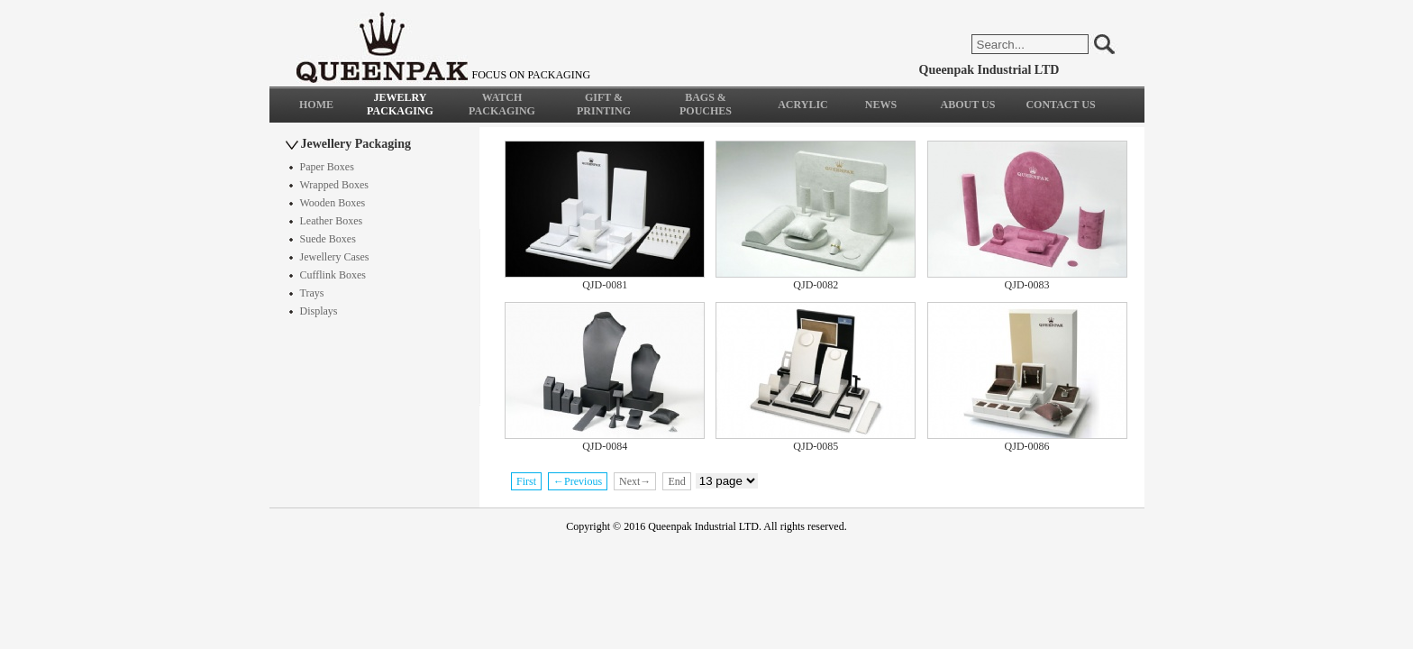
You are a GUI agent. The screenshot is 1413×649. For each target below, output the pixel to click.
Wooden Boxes (333, 203)
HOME (316, 104)
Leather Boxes (331, 221)
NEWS (881, 104)
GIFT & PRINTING (604, 104)
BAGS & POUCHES (705, 104)
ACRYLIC (803, 104)
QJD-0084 (604, 446)
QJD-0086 (1027, 446)
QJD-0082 (815, 285)
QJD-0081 (604, 285)
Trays (312, 293)
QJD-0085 (815, 446)
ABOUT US (968, 104)
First (526, 481)
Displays (319, 311)
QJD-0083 (1027, 285)
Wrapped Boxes (334, 184)
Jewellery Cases (334, 257)
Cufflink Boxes (333, 275)
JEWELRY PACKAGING (400, 104)
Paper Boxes (327, 166)
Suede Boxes (328, 239)
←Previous (577, 481)
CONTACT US (1060, 104)
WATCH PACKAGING (502, 104)
